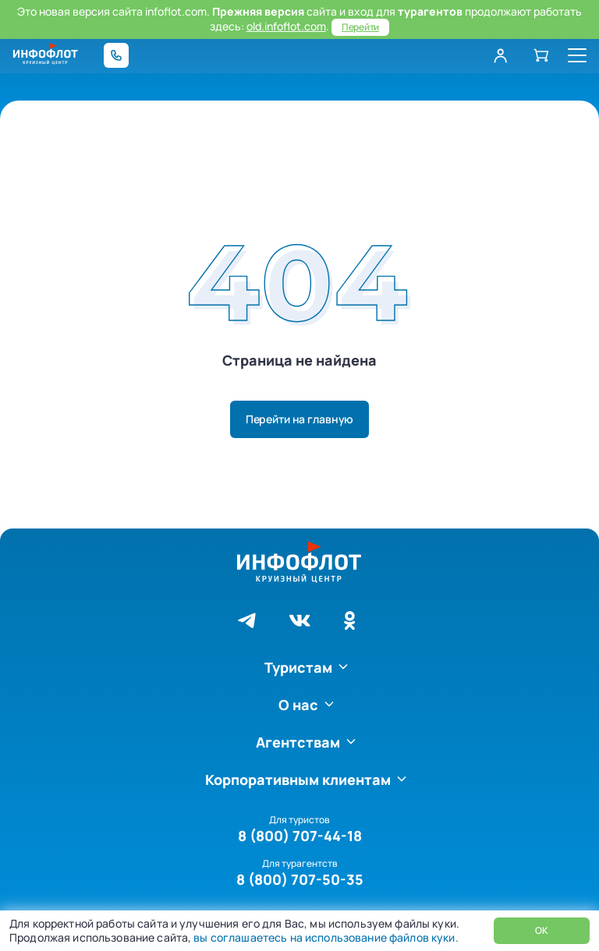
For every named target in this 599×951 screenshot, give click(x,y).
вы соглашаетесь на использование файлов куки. (324, 937)
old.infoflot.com (286, 26)
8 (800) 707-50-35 (299, 879)
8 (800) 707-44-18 (300, 835)
